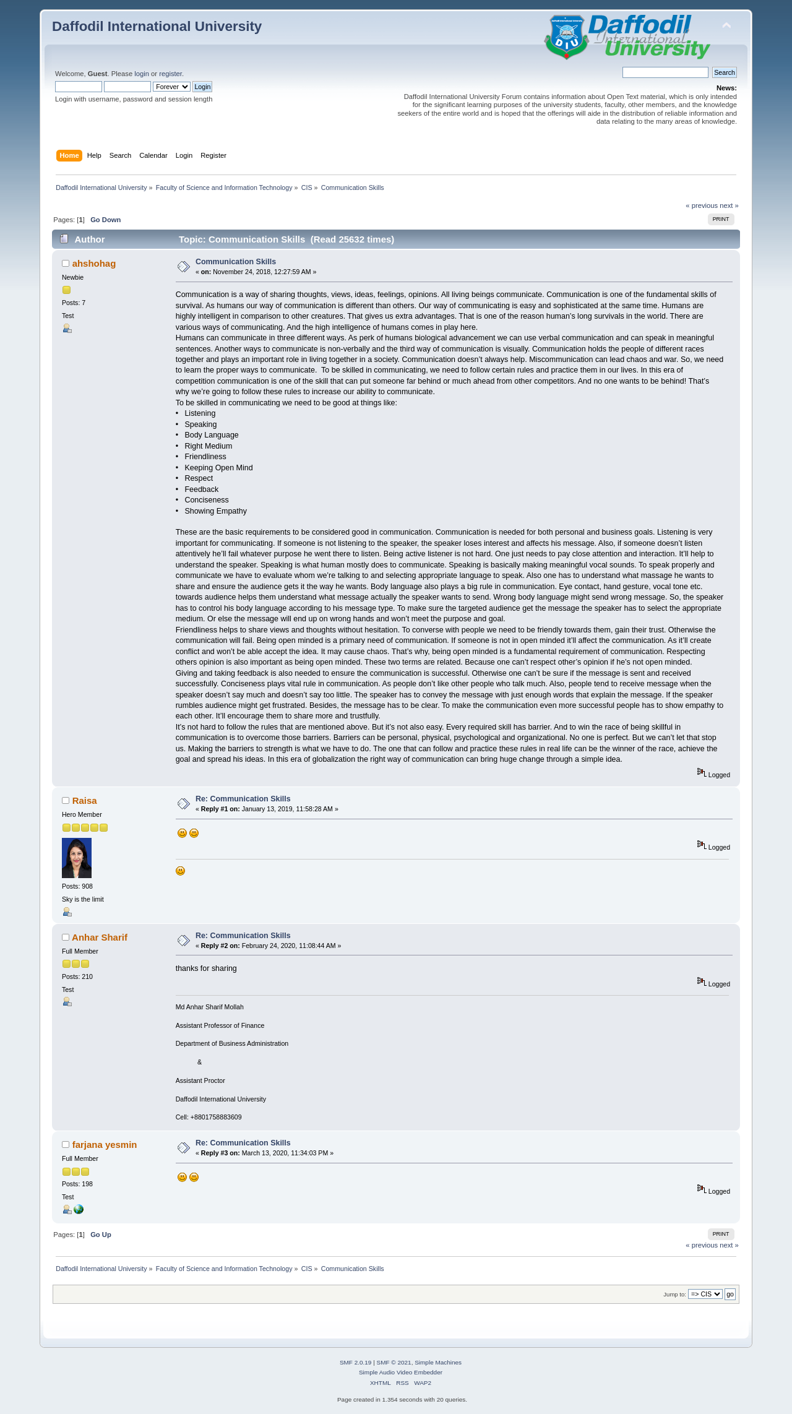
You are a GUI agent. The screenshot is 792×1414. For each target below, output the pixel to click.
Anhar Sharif (99, 937)
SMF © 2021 (394, 1362)
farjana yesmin (104, 1144)
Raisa (84, 800)
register (170, 73)
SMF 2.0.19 (356, 1362)
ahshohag (94, 263)
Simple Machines (438, 1362)
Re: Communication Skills (243, 799)
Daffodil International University (157, 26)
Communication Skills (236, 261)
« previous (702, 205)
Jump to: (674, 1294)
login (141, 73)
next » (729, 205)
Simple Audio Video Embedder (400, 1372)
